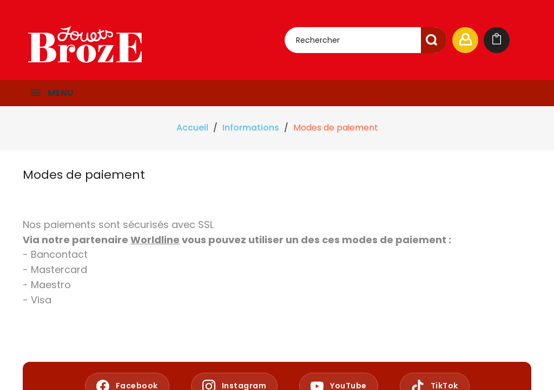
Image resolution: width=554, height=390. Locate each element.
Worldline (155, 239)
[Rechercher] (366, 40)
